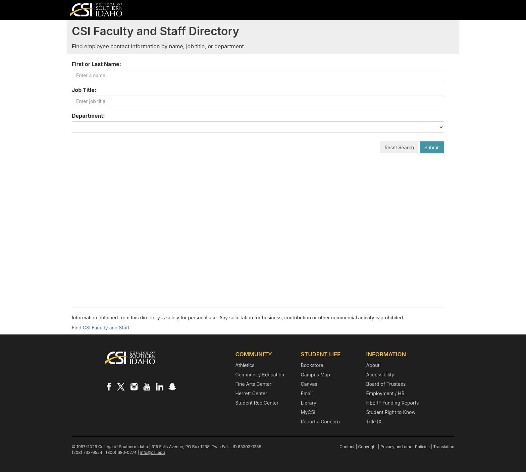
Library (308, 403)
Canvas (309, 384)
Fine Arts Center (253, 384)
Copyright (367, 446)
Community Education (259, 374)
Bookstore (312, 365)
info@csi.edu (152, 452)
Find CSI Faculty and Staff (100, 327)
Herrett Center (251, 393)
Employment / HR (385, 393)
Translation (443, 446)
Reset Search (399, 147)
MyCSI (308, 412)
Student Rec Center (257, 403)
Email (307, 393)
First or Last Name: (96, 64)
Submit (432, 147)
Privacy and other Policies (405, 446)
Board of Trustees (386, 384)
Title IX (374, 421)
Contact (347, 446)
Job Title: (84, 90)
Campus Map (315, 374)
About (372, 365)
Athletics (245, 365)
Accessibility (380, 374)
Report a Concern (320, 421)
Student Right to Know (391, 412)
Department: (88, 115)
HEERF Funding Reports (392, 403)
